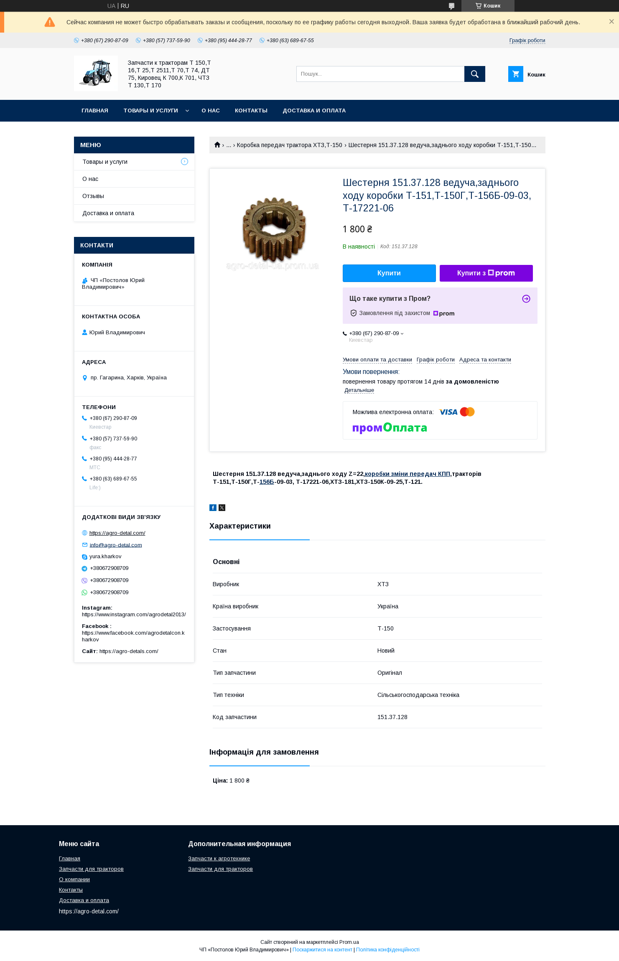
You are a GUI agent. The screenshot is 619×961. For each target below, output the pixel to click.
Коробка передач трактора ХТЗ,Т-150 (289, 145)
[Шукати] (474, 74)
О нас (210, 110)
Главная (95, 110)
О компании (74, 879)
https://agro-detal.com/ (117, 533)
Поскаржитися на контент (322, 950)
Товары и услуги (150, 110)
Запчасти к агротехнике (219, 858)
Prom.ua (349, 942)
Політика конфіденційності (388, 950)
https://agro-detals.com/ (128, 651)
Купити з (486, 273)
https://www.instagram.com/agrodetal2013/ (134, 614)
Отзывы (93, 196)
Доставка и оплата (314, 110)
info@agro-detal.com (116, 545)
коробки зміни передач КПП (407, 473)
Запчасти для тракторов (91, 869)
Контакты (251, 110)
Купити (389, 273)
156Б (267, 481)
